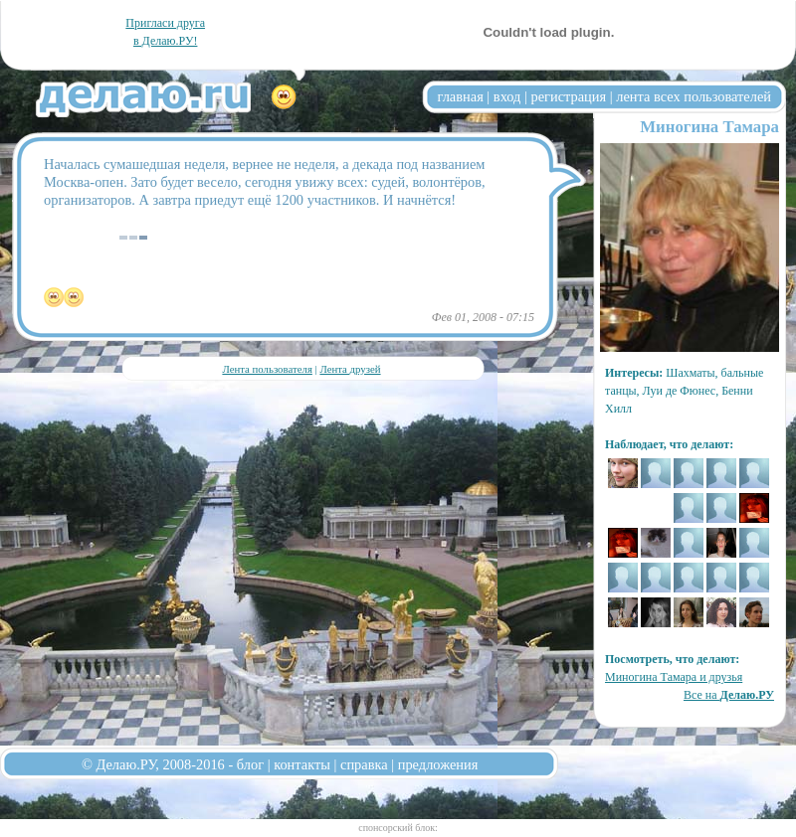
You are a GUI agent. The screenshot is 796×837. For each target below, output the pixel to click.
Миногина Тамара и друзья (673, 677)
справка (364, 764)
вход (507, 96)
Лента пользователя (266, 369)
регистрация (568, 96)
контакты (302, 764)
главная (461, 96)
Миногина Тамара (709, 126)
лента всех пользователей (693, 96)
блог (250, 764)
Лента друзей (349, 369)
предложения (438, 764)
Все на (729, 695)
